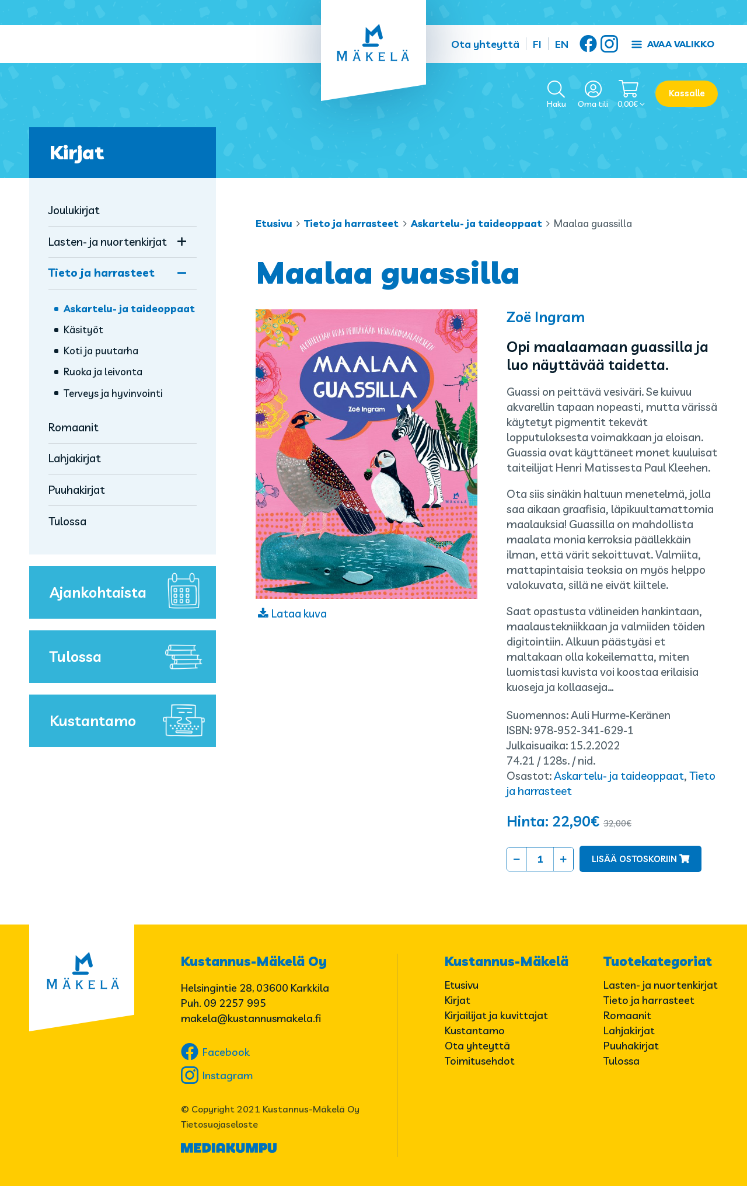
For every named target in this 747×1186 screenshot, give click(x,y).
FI (537, 44)
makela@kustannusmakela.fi (251, 1018)
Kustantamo (130, 721)
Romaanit (73, 427)
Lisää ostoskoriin (634, 858)
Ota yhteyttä (485, 44)
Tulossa (67, 521)
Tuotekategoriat (657, 961)
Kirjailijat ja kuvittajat (496, 1015)
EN (561, 44)
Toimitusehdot (480, 1061)
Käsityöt (83, 329)
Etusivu (274, 223)
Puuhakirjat (76, 490)
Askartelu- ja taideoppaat (476, 223)
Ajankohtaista (130, 592)
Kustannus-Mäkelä (506, 961)
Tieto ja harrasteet (351, 223)
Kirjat (77, 152)
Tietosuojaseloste (219, 1124)
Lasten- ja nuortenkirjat (107, 242)
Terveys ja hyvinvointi (113, 393)
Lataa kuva (299, 613)
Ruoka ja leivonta (103, 371)
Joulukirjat (74, 210)
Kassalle (687, 93)
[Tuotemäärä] (540, 859)
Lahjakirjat (74, 458)
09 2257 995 (235, 1003)
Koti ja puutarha (101, 350)
